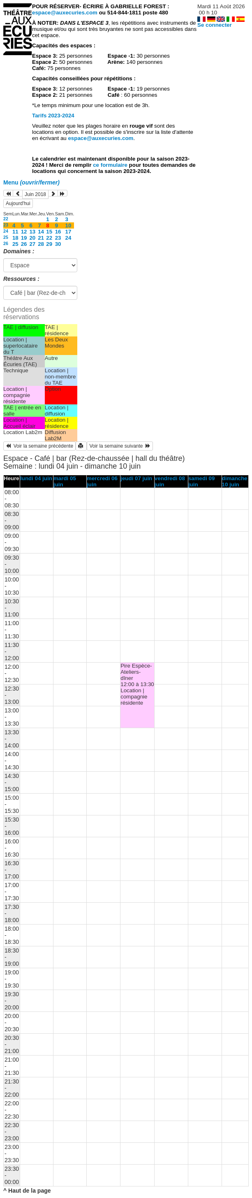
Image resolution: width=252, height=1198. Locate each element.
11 (15, 232)
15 (49, 232)
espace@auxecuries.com (64, 12)
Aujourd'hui (18, 203)
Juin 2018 (35, 194)
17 (68, 232)
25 (5, 237)
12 (24, 232)
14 (41, 232)
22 (5, 218)
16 (58, 232)
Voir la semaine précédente (39, 446)
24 (5, 231)
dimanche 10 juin (234, 481)
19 (24, 238)
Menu (31, 182)
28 (41, 244)
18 (15, 238)
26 (5, 243)
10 (68, 225)
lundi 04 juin (36, 478)
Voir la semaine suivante (119, 446)
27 (32, 244)
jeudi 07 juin (136, 478)
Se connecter (214, 25)
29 (49, 244)
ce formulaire (111, 165)
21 (41, 238)
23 (5, 224)
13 (32, 232)
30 (58, 244)
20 (32, 238)
